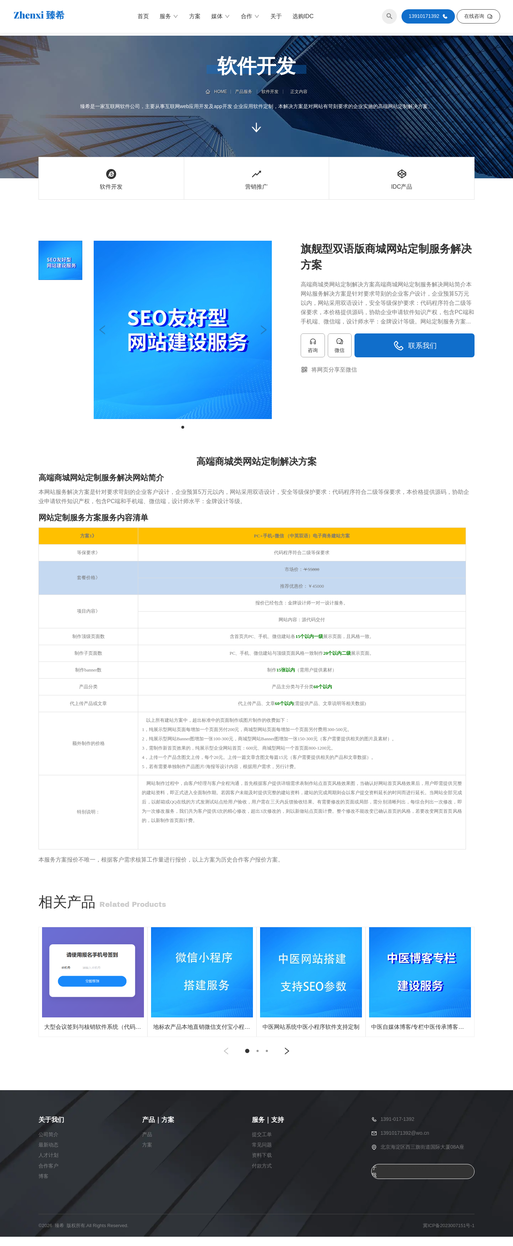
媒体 (220, 18)
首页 (143, 18)
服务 (169, 18)
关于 (276, 18)
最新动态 (48, 1155)
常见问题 (262, 1155)
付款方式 (262, 1175)
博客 (43, 1186)
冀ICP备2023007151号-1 (449, 1234)
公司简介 (48, 1144)
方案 (195, 18)
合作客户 (48, 1175)
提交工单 (262, 1144)
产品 (147, 1144)
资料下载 (262, 1165)
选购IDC (303, 18)
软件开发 (269, 91)
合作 (250, 18)
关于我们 (374, 1181)
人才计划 (48, 1165)
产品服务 (244, 91)
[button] (102, 330)
